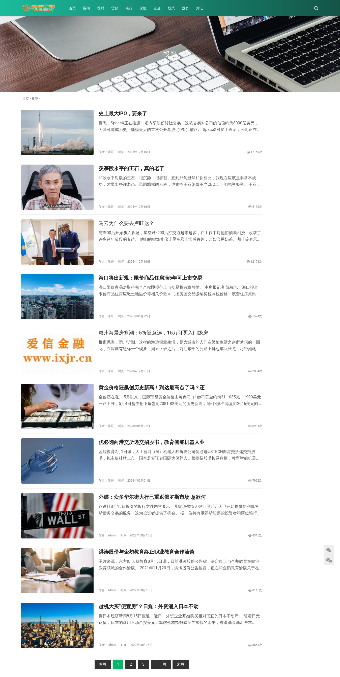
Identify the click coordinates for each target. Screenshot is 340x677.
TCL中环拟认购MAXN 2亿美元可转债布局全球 (260, 321)
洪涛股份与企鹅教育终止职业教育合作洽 (260, 396)
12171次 (225, 247)
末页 (166, 618)
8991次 (226, 398)
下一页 (146, 618)
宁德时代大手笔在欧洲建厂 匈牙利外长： (300, 398)
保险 (145, 8)
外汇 (201, 8)
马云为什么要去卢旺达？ (117, 214)
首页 (74, 8)
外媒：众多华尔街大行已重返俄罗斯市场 (300, 359)
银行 (131, 8)
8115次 (226, 549)
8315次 (226, 498)
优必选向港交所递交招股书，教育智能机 (260, 436)
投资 (187, 8)
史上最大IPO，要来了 (288, 120)
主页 (26, 98)
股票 (173, 8)
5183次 (226, 197)
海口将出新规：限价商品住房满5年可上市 (300, 439)
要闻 (88, 8)
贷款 (117, 8)
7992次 (226, 448)
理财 (102, 8)
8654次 (226, 599)
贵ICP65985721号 (129, 660)
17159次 (225, 147)
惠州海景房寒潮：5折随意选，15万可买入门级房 (144, 315)
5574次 (226, 298)
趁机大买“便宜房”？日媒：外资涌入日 (260, 357)
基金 (159, 8)
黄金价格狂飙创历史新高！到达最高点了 (300, 321)
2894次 (226, 348)
